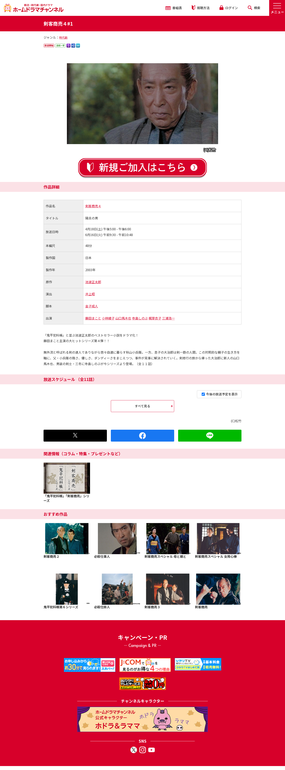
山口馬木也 (123, 318)
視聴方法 (201, 7)
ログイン (228, 7)
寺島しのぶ (140, 318)
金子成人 (91, 306)
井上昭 (90, 294)
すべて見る (142, 406)
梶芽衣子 (155, 318)
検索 (254, 7)
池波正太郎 (93, 281)
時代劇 (63, 37)
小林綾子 (108, 318)
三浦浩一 (168, 318)
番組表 (173, 7)
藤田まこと (93, 318)
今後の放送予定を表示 (220, 394)
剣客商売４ (93, 206)
